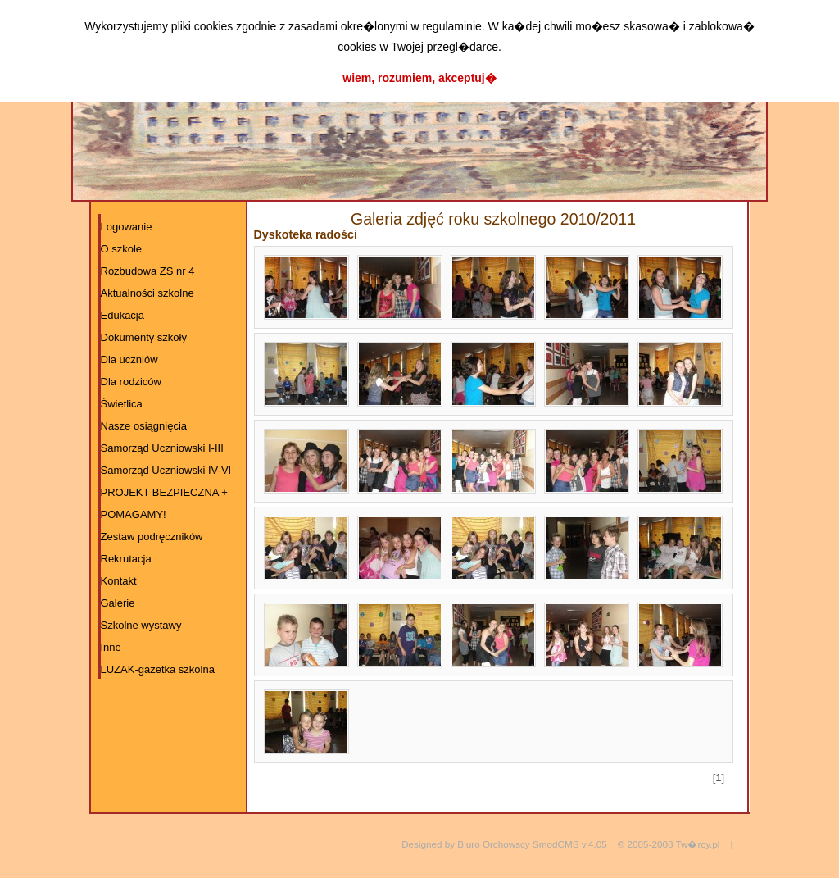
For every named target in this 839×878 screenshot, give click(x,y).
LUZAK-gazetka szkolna (158, 669)
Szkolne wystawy (141, 625)
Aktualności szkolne (147, 293)
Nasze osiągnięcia (144, 426)
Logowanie (126, 227)
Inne (111, 647)
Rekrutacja (126, 559)
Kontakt (119, 581)
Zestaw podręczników (152, 536)
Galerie (118, 603)
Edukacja (122, 315)
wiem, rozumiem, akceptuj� (419, 77)
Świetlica (122, 404)
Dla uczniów (129, 359)
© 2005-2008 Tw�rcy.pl (669, 844)
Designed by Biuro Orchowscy (465, 844)
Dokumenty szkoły (144, 337)
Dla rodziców (131, 381)
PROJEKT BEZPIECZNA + (164, 492)
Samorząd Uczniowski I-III (162, 448)
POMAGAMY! (133, 514)
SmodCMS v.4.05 (570, 844)
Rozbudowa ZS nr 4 (148, 271)
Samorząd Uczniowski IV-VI (166, 470)
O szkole (122, 249)
